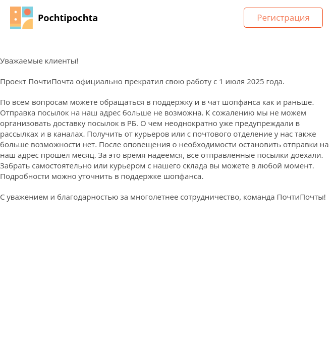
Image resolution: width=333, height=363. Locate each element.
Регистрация (283, 17)
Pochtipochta (68, 18)
